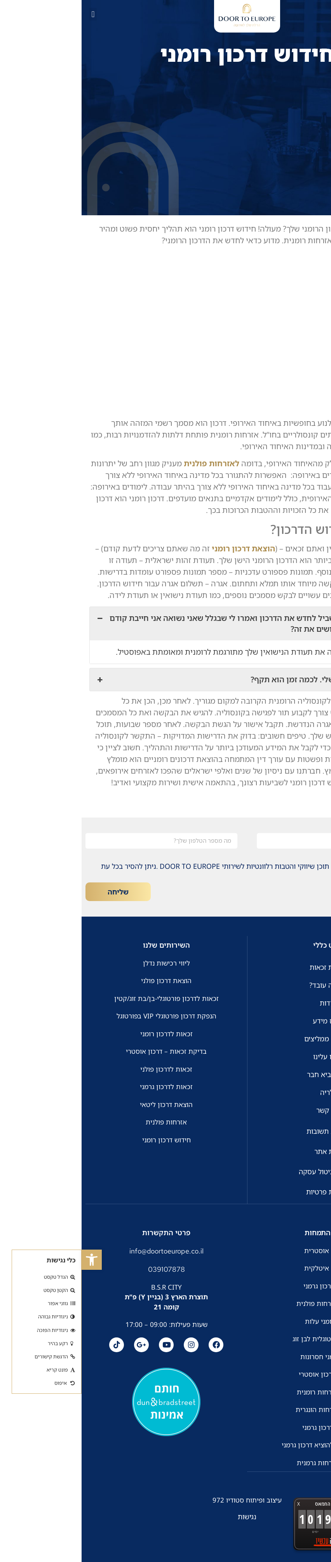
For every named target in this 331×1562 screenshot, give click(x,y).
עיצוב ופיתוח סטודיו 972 (165, 1499)
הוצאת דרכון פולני (84, 980)
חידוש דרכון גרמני (246, 1285)
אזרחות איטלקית (246, 1267)
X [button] (217, 1504)
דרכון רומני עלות (246, 1320)
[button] (10, 1260)
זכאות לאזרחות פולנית (246, 1303)
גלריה (246, 1092)
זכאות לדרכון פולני (85, 1069)
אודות (246, 1003)
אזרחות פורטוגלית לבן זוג (246, 1338)
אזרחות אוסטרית (246, 1250)
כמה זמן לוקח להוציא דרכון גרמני (246, 1444)
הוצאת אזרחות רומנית (246, 1391)
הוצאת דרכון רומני (161, 548)
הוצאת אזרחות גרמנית (246, 1462)
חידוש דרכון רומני (85, 1139)
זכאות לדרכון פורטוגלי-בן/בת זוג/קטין (85, 998)
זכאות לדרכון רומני (85, 1033)
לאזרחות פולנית (130, 463)
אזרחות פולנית (84, 1121)
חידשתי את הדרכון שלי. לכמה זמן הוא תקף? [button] (165, 679)
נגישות (165, 1515)
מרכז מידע (246, 1020)
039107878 (84, 1268)
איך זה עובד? (246, 985)
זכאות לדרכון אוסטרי (246, 1373)
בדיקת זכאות (246, 967)
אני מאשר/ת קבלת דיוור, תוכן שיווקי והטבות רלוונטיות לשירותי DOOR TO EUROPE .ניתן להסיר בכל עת (169, 866)
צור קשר (247, 1110)
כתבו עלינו (247, 1056)
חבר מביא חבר (246, 1074)
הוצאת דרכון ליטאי (84, 1104)
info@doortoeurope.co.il (85, 1250)
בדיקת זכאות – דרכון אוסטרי (84, 1051)
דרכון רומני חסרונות (246, 1356)
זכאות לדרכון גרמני (84, 1086)
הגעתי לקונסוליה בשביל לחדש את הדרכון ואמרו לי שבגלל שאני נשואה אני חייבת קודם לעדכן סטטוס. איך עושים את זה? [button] (165, 623)
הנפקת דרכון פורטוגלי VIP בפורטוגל (85, 1015)
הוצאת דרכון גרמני (246, 1427)
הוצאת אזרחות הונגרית (246, 1409)
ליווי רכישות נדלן (84, 963)
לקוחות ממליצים (246, 1038)
